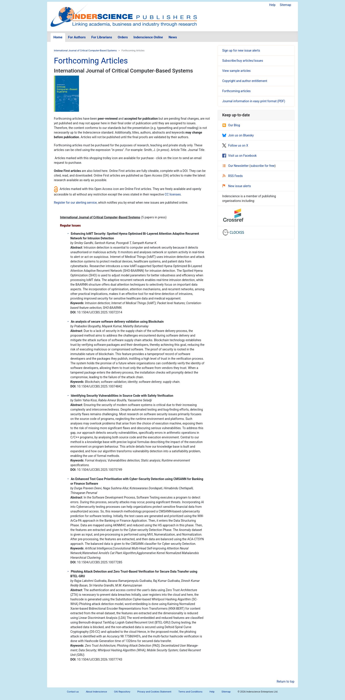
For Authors (77, 37)
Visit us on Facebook (239, 155)
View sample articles (236, 71)
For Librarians (101, 37)
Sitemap (285, 5)
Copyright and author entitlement (244, 81)
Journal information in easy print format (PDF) (253, 101)
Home (57, 37)
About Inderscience (96, 691)
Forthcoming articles (236, 91)
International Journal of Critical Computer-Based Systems (85, 50)
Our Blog (231, 125)
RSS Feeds (232, 176)
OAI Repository (122, 691)
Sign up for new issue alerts (241, 50)
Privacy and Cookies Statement (154, 691)
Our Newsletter (235, 166)
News (173, 37)
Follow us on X (235, 145)
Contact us (73, 691)
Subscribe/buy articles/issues (242, 60)
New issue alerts (236, 186)
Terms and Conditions (190, 691)
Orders (123, 37)
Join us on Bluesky (238, 135)
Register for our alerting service (75, 202)
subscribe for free (262, 166)
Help (272, 5)
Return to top (285, 681)
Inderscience (148, 37)
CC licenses (173, 194)
